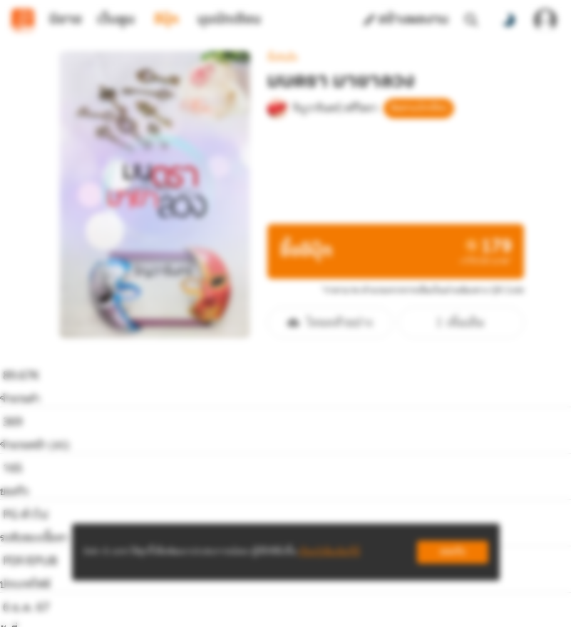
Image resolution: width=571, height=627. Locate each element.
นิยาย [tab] (65, 20)
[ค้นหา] (471, 20)
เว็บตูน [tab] (116, 20)
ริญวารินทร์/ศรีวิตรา (326, 61)
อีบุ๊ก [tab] (166, 20)
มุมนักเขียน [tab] (229, 20)
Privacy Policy (388, 604)
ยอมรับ (452, 552)
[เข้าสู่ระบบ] (545, 20)
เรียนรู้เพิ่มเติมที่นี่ (329, 552)
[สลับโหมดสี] (508, 20)
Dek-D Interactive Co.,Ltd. (236, 604)
